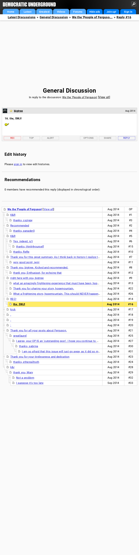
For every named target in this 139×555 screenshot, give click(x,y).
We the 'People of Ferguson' (79, 97)
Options (88, 138)
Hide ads (94, 11)
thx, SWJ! (19, 304)
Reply (126, 138)
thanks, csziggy (23, 220)
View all (104, 97)
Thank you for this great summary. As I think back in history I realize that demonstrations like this (71, 257)
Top (31, 138)
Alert (50, 138)
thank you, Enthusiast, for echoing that (37, 272)
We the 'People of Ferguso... (92, 17)
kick (13, 309)
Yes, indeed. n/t (23, 241)
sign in (18, 164)
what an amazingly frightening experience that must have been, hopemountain (62, 283)
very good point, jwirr (26, 262)
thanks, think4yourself (30, 246)
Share (107, 138)
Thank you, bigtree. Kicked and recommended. (39, 267)
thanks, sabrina (28, 346)
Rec (12, 138)
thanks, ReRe (21, 251)
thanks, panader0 (24, 230)
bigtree (18, 111)
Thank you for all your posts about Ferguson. (38, 330)
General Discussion (54, 17)
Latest (27, 11)
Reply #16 (124, 17)
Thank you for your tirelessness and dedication (40, 356)
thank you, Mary (23, 372)
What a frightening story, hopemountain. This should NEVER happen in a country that (66, 293)
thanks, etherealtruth (26, 362)
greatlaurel (20, 335)
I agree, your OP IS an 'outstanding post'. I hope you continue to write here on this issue (71, 341)
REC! (13, 299)
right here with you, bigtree (27, 278)
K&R (12, 215)
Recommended (19, 225)
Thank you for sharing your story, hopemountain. (43, 288)
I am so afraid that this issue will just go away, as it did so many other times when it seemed (80, 351)
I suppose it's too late (29, 383)
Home (10, 11)
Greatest (44, 11)
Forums (77, 11)
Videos (61, 11)
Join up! (111, 11)
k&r (12, 367)
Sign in (128, 11)
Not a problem (25, 377)
